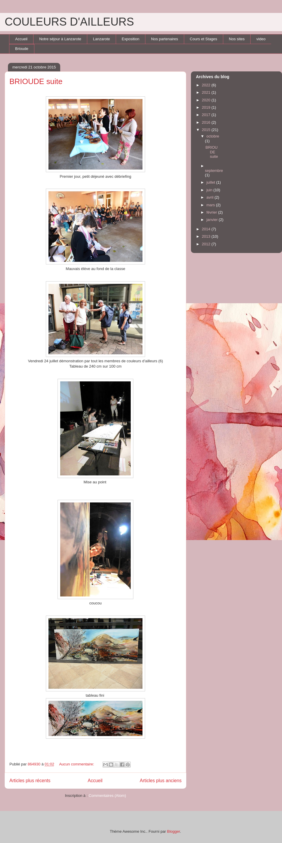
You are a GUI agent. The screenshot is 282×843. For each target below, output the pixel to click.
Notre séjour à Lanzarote (60, 39)
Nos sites (236, 39)
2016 (207, 122)
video (261, 39)
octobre (213, 136)
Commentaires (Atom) (107, 795)
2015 (207, 130)
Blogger (173, 831)
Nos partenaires (164, 39)
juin (210, 190)
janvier (213, 219)
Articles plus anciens (161, 780)
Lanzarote (101, 39)
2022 (207, 85)
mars (211, 205)
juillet (211, 182)
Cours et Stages (203, 39)
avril (210, 197)
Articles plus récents (30, 780)
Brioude (21, 48)
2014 (207, 229)
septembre (214, 170)
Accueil (21, 39)
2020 (207, 100)
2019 (207, 107)
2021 (207, 92)
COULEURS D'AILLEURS (69, 22)
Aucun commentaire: (77, 764)
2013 (207, 236)
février (212, 212)
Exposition (130, 39)
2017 (207, 115)
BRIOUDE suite (36, 81)
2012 (207, 244)
